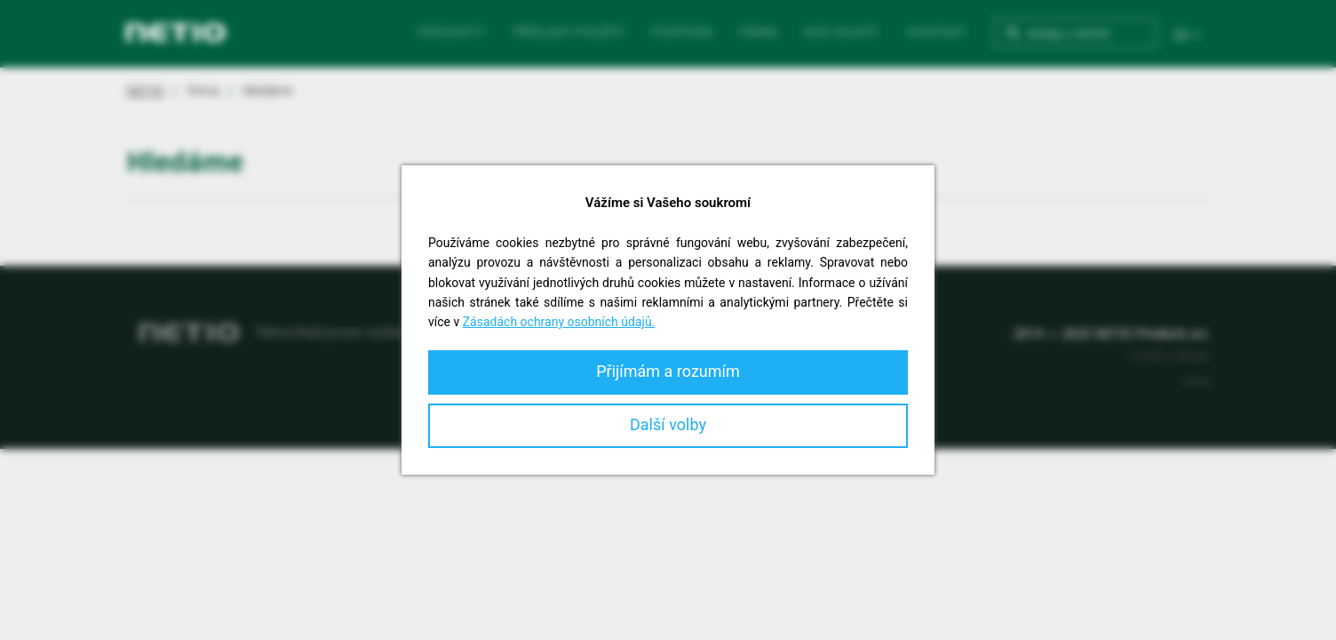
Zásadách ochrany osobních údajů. (559, 322)
